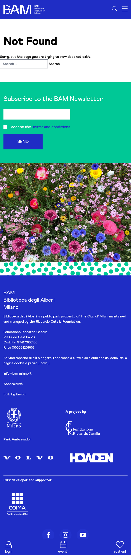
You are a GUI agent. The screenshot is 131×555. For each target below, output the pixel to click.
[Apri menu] (125, 8)
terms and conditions (51, 127)
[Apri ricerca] (114, 8)
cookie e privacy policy (32, 363)
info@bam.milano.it (17, 373)
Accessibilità (13, 384)
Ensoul (21, 394)
